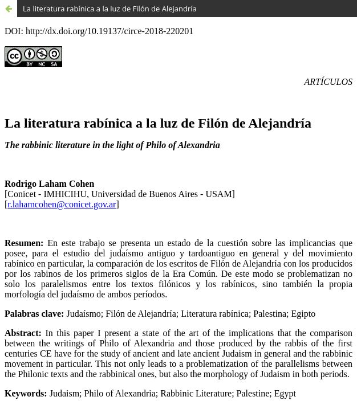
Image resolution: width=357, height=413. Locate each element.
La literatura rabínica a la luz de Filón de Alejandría (110, 8)
